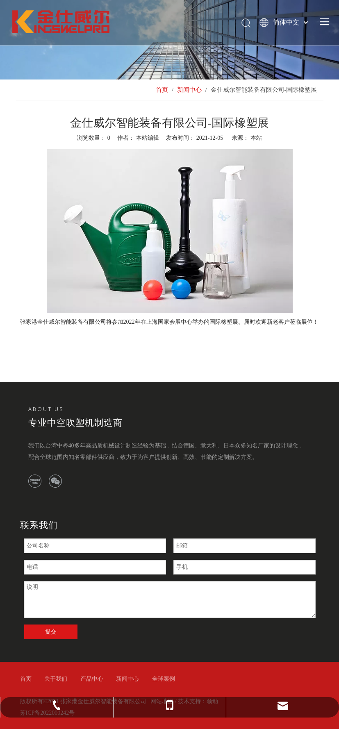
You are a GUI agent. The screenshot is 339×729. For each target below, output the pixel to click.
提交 (51, 632)
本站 (256, 138)
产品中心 (91, 679)
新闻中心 (127, 679)
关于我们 (55, 679)
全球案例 (163, 679)
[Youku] (34, 481)
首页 (26, 679)
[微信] (55, 481)
